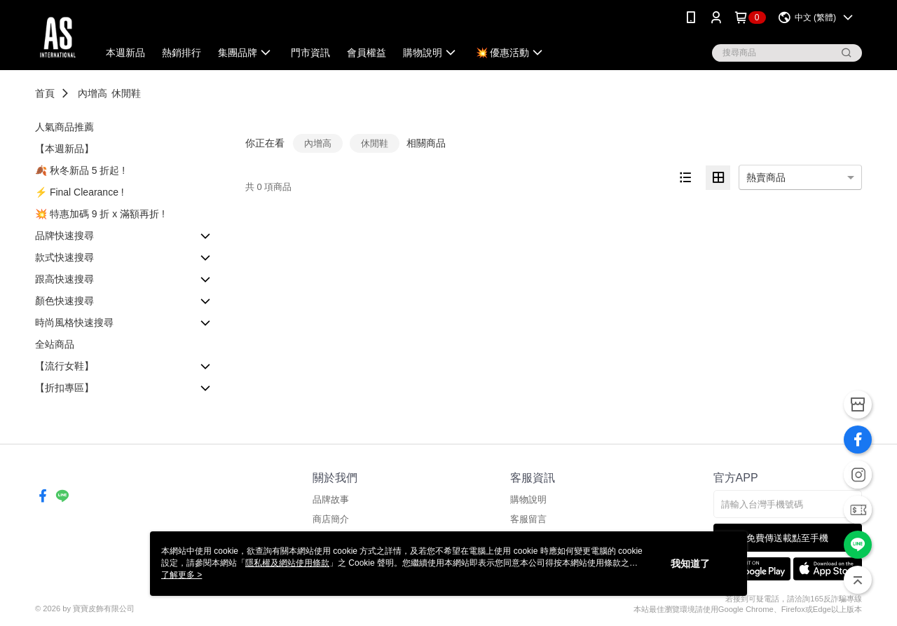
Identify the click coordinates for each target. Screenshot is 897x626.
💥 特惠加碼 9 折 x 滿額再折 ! (100, 213)
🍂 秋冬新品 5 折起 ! (80, 170)
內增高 (92, 93)
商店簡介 (331, 519)
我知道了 (690, 563)
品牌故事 (331, 499)
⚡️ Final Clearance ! (79, 192)
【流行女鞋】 (64, 366)
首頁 (45, 93)
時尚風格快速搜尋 (74, 322)
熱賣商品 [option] (766, 177)
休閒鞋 (126, 93)
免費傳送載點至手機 (787, 538)
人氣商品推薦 (64, 126)
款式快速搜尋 (64, 257)
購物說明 (528, 499)
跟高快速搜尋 (64, 279)
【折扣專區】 (64, 387)
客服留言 (528, 519)
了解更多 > (181, 575)
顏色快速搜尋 (64, 300)
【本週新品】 (64, 148)
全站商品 (54, 344)
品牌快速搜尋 (64, 235)
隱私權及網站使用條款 (287, 563)
